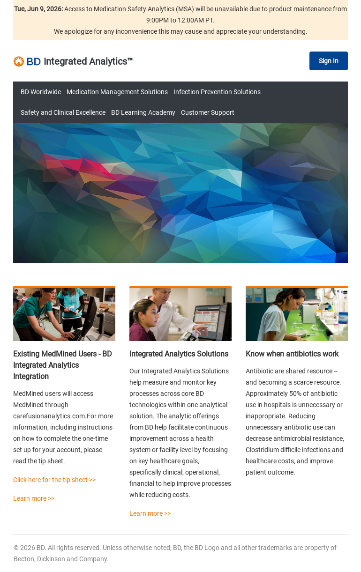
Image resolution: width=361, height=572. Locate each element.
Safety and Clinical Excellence (63, 112)
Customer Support (207, 112)
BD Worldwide (41, 92)
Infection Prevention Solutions (217, 92)
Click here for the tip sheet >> (54, 479)
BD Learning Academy (143, 112)
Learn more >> (33, 498)
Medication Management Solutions (117, 92)
